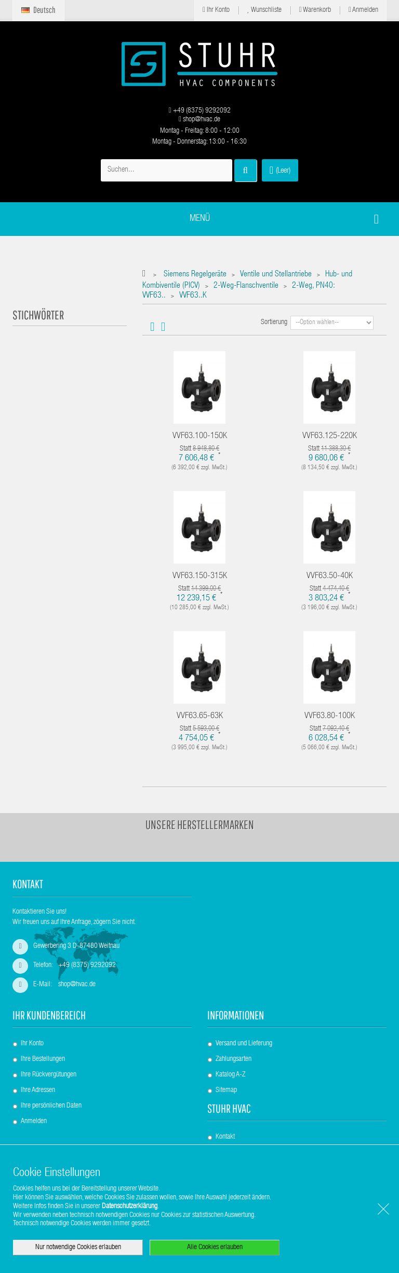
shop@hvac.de (199, 119)
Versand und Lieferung (244, 1043)
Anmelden (363, 10)
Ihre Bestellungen (43, 1059)
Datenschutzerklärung (129, 1206)
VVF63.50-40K (330, 576)
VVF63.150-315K (199, 576)
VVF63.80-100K (329, 716)
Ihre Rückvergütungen (48, 1075)
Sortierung (274, 322)
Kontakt (225, 1137)
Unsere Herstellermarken (199, 824)
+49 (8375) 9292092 (199, 111)
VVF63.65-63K (200, 716)
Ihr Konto (216, 10)
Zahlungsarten (233, 1059)
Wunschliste (264, 10)
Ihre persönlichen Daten (51, 1106)
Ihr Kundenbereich (49, 1015)
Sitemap (226, 1090)
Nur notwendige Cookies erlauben (78, 1247)
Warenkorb (315, 10)
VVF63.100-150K (199, 436)
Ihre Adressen (38, 1090)
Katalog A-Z (230, 1075)
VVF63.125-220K (329, 436)
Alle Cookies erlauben (215, 1247)
